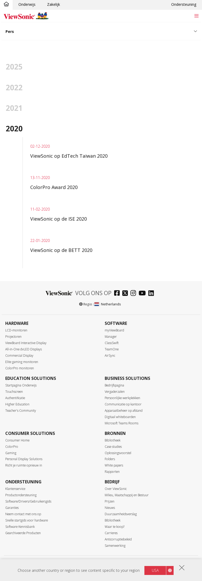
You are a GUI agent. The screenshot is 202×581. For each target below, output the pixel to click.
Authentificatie (15, 398)
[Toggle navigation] (196, 15)
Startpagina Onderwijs (21, 385)
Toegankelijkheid (123, 563)
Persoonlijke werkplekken (122, 398)
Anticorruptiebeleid (118, 539)
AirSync (110, 355)
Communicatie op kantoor (123, 404)
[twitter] (126, 293)
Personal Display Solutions (23, 459)
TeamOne (112, 349)
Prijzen (109, 501)
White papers (114, 465)
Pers (10, 31)
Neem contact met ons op (23, 514)
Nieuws (110, 507)
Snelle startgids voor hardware (26, 520)
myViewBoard (114, 330)
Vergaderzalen (115, 391)
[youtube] (143, 293)
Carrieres (111, 533)
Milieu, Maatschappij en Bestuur (127, 495)
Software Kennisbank (20, 526)
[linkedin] (152, 293)
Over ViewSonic (116, 488)
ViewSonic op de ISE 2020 (58, 219)
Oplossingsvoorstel (118, 453)
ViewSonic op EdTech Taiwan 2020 (69, 156)
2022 (14, 87)
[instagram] (134, 293)
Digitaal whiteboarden (120, 417)
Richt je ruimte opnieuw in (23, 465)
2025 (14, 67)
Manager (111, 336)
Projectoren (13, 336)
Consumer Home (17, 440)
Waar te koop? (114, 526)
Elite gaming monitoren (21, 362)
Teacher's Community (20, 410)
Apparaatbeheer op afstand (124, 410)
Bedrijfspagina (114, 385)
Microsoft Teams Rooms (121, 423)
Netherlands (107, 304)
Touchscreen (14, 391)
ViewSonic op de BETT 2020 (61, 250)
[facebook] (118, 293)
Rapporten (112, 471)
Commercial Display (19, 355)
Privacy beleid (72, 563)
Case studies (113, 446)
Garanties (12, 507)
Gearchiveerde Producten (23, 533)
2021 (14, 108)
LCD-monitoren (16, 330)
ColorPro (11, 446)
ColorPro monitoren (19, 368)
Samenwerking (115, 545)
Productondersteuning (21, 495)
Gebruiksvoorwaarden (97, 563)
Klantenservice (15, 488)
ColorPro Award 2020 (54, 187)
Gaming (10, 453)
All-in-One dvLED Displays (23, 349)
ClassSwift (112, 343)
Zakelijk (53, 4)
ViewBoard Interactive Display (26, 343)
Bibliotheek (112, 440)
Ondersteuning (183, 4)
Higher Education (17, 404)
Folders (110, 459)
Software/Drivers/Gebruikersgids (28, 501)
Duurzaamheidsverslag (121, 514)
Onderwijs (27, 4)
